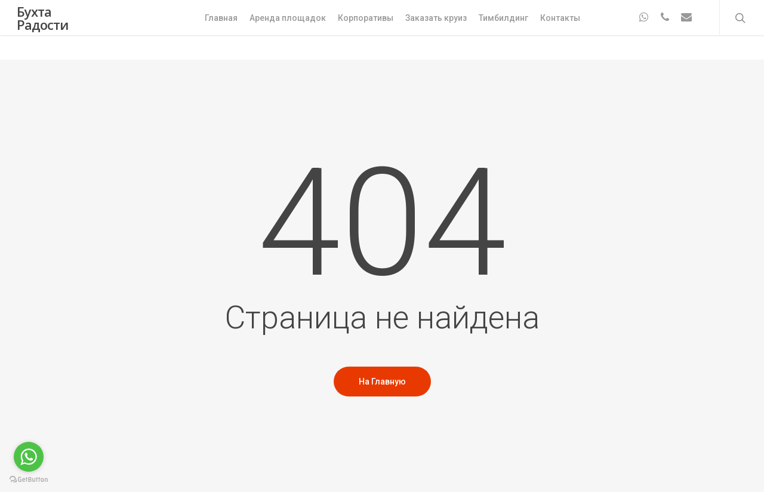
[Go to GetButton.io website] (29, 480)
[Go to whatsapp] (29, 457)
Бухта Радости (42, 30)
